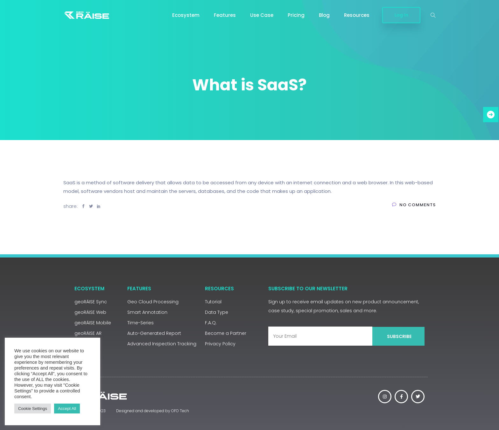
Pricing (296, 15)
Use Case (261, 15)
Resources (356, 15)
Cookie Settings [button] (32, 408)
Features (225, 15)
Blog (324, 15)
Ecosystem (186, 15)
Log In (401, 15)
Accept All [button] (67, 408)
